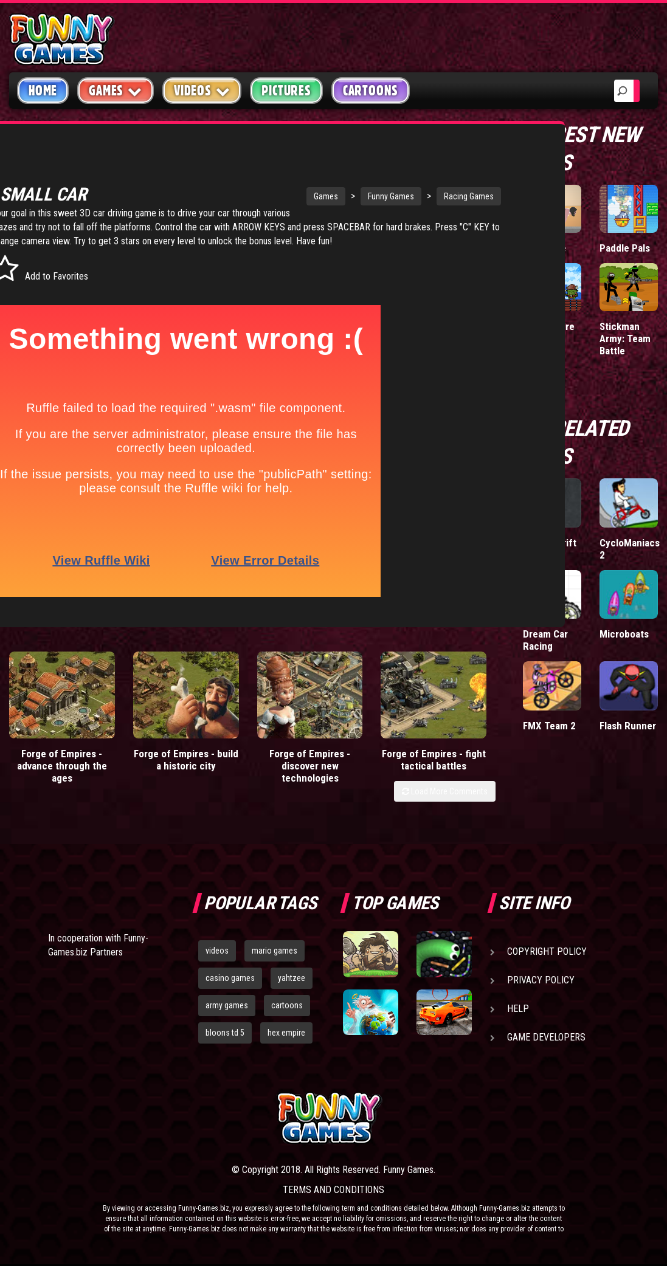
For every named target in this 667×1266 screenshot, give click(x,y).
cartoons (287, 1012)
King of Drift (549, 543)
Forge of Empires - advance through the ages (62, 772)
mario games (274, 957)
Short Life (544, 248)
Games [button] (115, 90)
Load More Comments (445, 798)
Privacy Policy (541, 987)
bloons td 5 (225, 1039)
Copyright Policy (547, 958)
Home (43, 90)
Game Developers (546, 1044)
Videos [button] (202, 90)
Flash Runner (628, 726)
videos (217, 957)
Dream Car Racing (545, 640)
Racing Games (407, 189)
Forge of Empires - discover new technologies (309, 772)
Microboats (624, 634)
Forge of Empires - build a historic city (186, 766)
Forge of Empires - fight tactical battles (434, 766)
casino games (230, 984)
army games (227, 1012)
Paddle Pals (625, 248)
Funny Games (329, 189)
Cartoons (370, 90)
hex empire (286, 1039)
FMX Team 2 (549, 726)
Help (518, 1015)
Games (264, 189)
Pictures (286, 90)
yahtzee (291, 984)
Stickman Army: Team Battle (625, 338)
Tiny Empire (549, 326)
